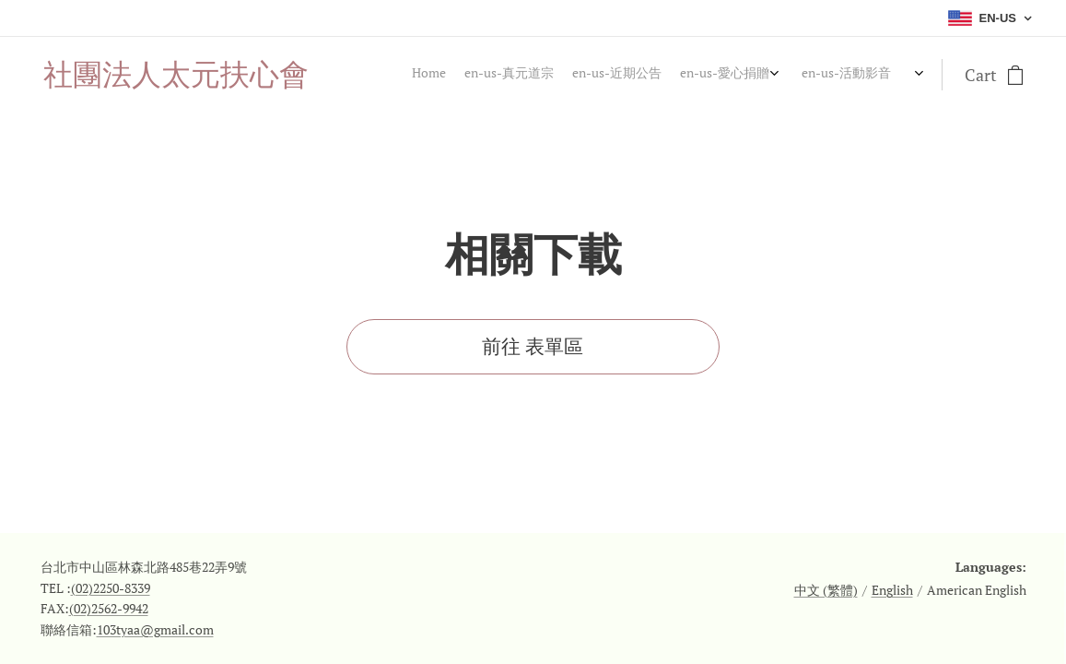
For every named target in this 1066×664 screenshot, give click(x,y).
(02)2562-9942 (108, 608)
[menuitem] (764, 75)
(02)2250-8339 (110, 588)
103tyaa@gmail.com (155, 629)
